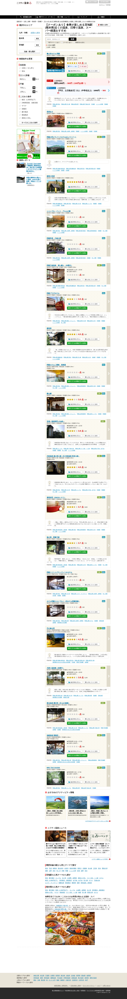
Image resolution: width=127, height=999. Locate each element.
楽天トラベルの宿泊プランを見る (77, 75)
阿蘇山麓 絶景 (74, 104)
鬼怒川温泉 (93, 978)
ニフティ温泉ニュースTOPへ (100, 859)
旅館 (78, 883)
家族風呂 (68, 883)
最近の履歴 (104, 1)
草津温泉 (36, 978)
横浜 (35, 980)
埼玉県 (42, 975)
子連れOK (97, 880)
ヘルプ (99, 985)
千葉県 (47, 975)
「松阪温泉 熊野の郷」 (60, 909)
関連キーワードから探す (25, 982)
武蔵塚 (85, 868)
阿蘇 (66, 871)
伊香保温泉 (67, 978)
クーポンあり (67, 42)
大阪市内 (68, 980)
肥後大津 (104, 868)
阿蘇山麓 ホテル (89, 620)
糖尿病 (74, 883)
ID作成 (108, 5)
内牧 (63, 871)
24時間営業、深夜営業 (30, 103)
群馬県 (58, 975)
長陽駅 (64, 595)
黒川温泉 (81, 978)
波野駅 (54, 622)
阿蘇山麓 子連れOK (85, 104)
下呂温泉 (60, 978)
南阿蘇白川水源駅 (62, 622)
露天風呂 (51, 878)
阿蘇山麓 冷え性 (76, 203)
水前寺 (66, 868)
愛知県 (83, 975)
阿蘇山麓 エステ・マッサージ (79, 593)
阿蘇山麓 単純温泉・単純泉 (60, 529)
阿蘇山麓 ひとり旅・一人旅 (82, 448)
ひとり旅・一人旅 (92, 878)
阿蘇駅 (106, 104)
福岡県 (89, 975)
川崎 (38, 980)
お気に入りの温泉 (91, 1)
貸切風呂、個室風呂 (65, 880)
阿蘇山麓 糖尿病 (81, 386)
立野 (50, 871)
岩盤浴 (24, 109)
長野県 (78, 975)
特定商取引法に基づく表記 (72, 990)
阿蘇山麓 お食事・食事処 (68, 131)
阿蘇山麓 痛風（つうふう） (68, 321)
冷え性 (64, 878)
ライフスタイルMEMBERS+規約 (95, 990)
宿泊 (46, 878)
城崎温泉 (53, 978)
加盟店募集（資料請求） (61, 985)
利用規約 (83, 990)
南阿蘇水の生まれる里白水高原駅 (61, 662)
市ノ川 (58, 871)
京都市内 (75, 980)
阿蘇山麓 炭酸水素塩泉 (59, 168)
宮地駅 (93, 104)
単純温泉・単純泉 (86, 883)
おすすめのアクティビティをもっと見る (97, 821)
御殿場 (62, 980)
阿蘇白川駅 (66, 697)
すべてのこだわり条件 (30, 122)
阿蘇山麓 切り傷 (65, 104)
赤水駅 (54, 595)
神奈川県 (36, 975)
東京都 (63, 975)
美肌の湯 (90, 892)
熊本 (46, 868)
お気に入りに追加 (92, 71)
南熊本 (55, 868)
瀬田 (46, 871)
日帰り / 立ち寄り (28, 68)
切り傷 (86, 880)
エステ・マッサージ (51, 883)
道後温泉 (74, 978)
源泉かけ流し (82, 878)
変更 (37, 38)
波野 (82, 871)
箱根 (41, 978)
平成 (50, 868)
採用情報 (108, 990)
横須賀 (43, 980)
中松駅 (73, 662)
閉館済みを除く (80, 42)
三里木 (95, 868)
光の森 (90, 868)
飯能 (58, 980)
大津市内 (81, 980)
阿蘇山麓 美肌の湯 (91, 168)
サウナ (91, 880)
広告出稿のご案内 (76, 985)
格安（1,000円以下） (51, 880)
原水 (99, 868)
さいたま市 (52, 980)
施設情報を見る (75, 71)
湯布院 (87, 978)
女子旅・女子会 (78, 880)
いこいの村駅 (99, 104)
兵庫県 (52, 975)
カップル (58, 878)
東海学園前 (73, 868)
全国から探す (35, 33)
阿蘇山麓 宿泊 (56, 104)
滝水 (86, 871)
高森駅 (96, 620)
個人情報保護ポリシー (58, 990)
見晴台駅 (101, 620)
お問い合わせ (106, 985)
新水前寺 (60, 868)
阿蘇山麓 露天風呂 (81, 230)
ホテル (101, 878)
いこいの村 (72, 871)
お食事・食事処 (72, 878)
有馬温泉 (46, 978)
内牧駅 (54, 106)
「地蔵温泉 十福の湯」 (62, 905)
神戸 (86, 980)
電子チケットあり (54, 42)
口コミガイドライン (89, 985)
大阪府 (68, 975)
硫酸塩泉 (61, 883)
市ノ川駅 (105, 230)
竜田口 (79, 868)
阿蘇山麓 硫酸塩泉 (71, 168)
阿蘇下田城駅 (80, 662)
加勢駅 (86, 662)
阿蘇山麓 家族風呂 (92, 230)
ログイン (102, 5)
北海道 (73, 975)
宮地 (78, 871)
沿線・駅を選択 (29, 51)
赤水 (54, 871)
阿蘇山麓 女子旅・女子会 (97, 448)
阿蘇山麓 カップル (87, 203)
